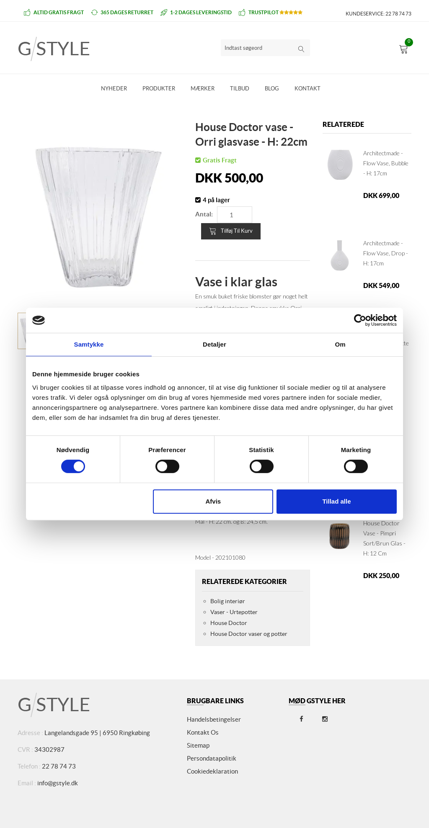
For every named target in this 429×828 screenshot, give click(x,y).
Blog (272, 88)
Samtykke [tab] (89, 344)
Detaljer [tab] (214, 344)
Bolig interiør (227, 601)
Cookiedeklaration (212, 771)
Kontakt (307, 88)
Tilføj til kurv (231, 231)
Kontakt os (203, 732)
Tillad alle (336, 501)
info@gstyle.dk (57, 783)
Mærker (202, 88)
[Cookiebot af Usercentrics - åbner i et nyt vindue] (360, 320)
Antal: (204, 214)
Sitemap (198, 745)
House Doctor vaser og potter (248, 633)
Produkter (158, 88)
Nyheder (114, 88)
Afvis (213, 501)
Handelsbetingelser (214, 719)
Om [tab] (340, 344)
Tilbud (239, 88)
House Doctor (228, 623)
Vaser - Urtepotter (234, 612)
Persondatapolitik (211, 758)
